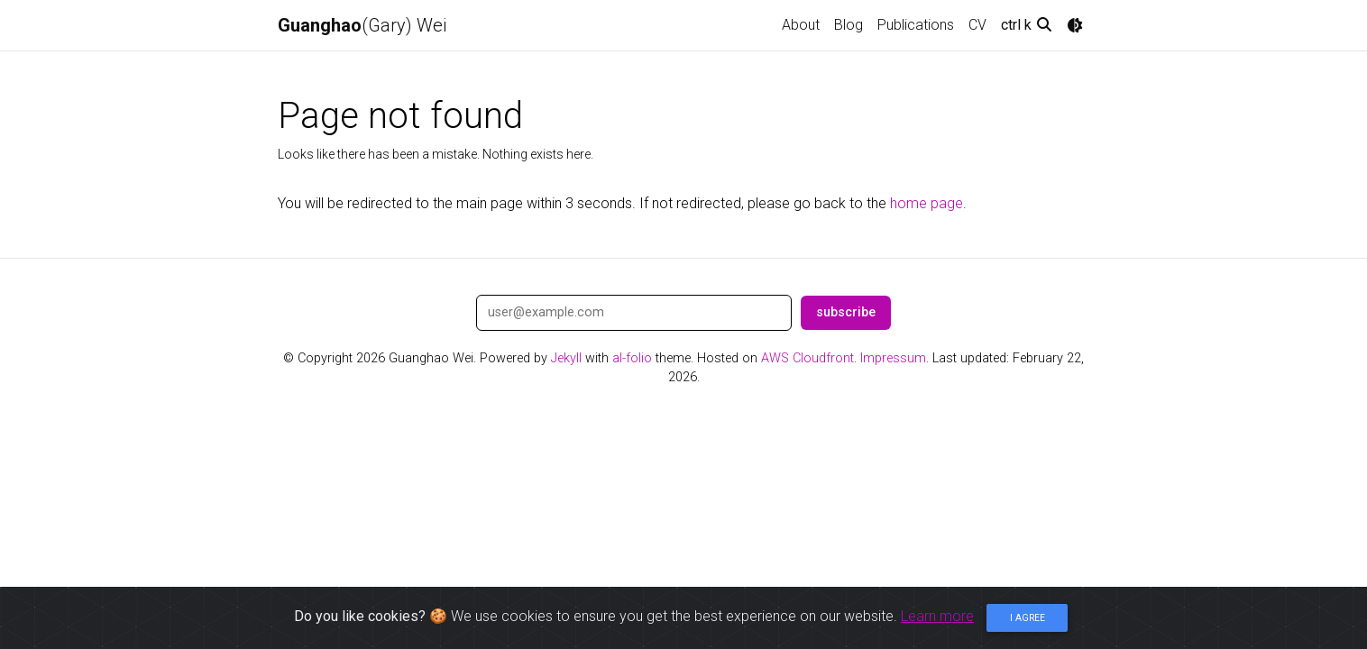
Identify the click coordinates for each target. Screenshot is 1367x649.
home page (926, 203)
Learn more (937, 616)
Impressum (893, 358)
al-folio (632, 358)
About (801, 24)
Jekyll (566, 358)
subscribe (846, 312)
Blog (848, 24)
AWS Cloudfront (807, 358)
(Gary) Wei (362, 25)
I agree (1027, 618)
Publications (915, 24)
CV (977, 24)
